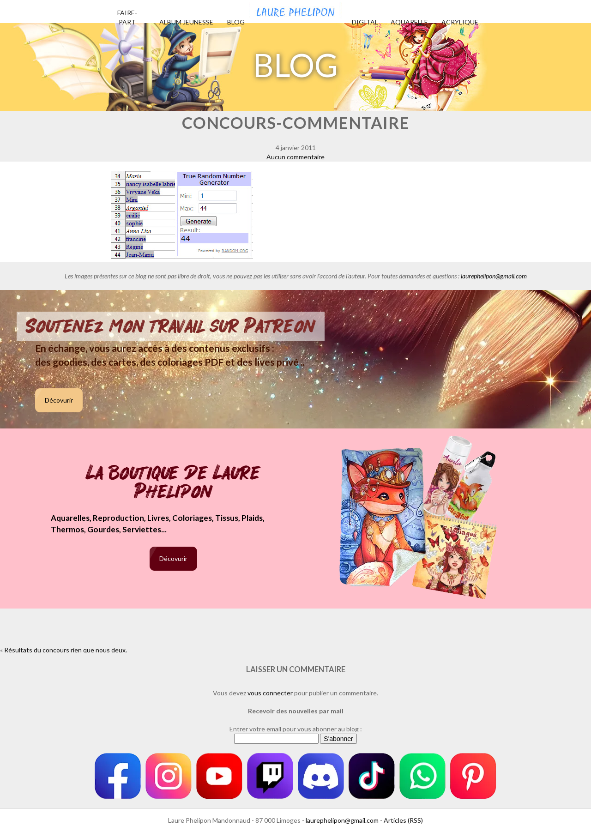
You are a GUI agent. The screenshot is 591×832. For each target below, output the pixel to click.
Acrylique (459, 22)
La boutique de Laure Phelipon (173, 483)
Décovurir (59, 400)
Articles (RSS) (403, 820)
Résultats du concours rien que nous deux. (65, 650)
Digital (365, 22)
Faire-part (127, 17)
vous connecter (270, 693)
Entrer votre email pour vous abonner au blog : (295, 729)
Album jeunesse (186, 22)
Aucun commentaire (295, 157)
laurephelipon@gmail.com (494, 276)
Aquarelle (409, 22)
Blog (236, 22)
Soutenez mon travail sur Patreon (170, 326)
